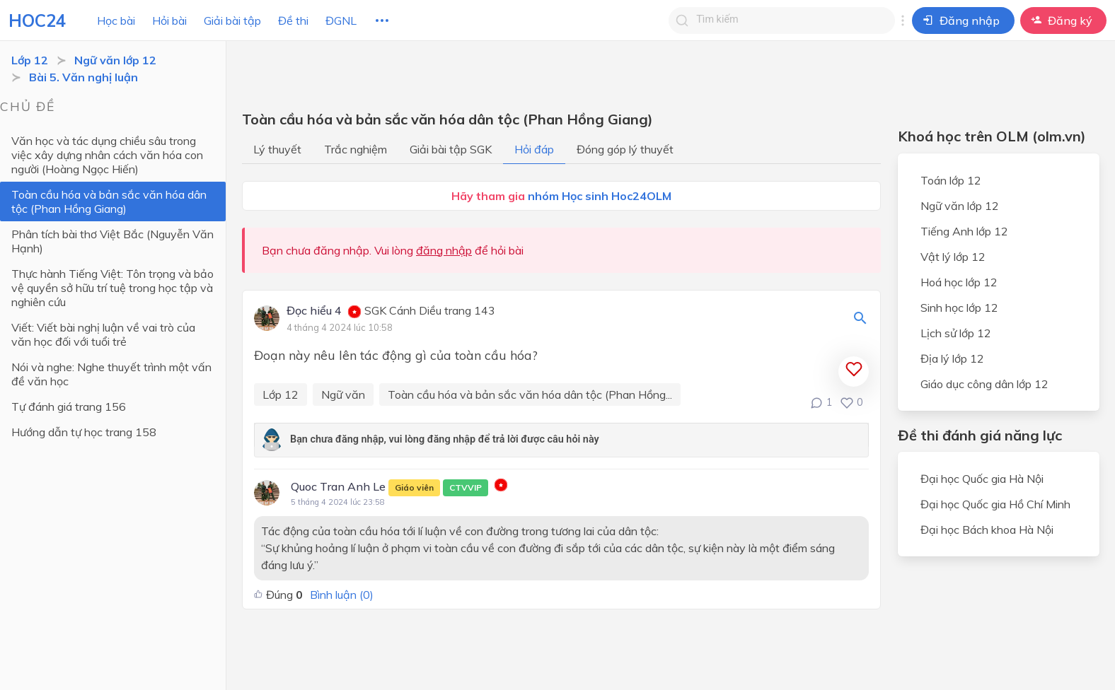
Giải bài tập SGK (451, 149)
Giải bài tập (232, 20)
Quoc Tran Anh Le (389, 487)
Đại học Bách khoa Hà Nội (986, 529)
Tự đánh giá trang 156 (68, 406)
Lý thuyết (277, 149)
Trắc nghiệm (355, 149)
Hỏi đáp (534, 149)
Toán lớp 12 (950, 180)
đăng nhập (444, 250)
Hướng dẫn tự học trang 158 (83, 432)
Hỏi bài (169, 20)
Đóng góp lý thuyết (625, 149)
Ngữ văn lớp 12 (115, 60)
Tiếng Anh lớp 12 (964, 231)
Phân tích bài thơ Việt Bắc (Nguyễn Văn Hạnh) (112, 241)
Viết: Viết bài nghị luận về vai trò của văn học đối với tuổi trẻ (103, 334)
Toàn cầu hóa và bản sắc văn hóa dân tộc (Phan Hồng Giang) (109, 201)
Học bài (116, 20)
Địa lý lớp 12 (952, 358)
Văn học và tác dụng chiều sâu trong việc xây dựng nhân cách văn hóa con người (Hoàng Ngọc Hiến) (107, 155)
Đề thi (293, 20)
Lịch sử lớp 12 (955, 333)
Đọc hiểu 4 (314, 311)
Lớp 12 (29, 60)
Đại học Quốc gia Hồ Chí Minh (995, 504)
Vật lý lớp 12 (953, 257)
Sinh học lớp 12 (959, 307)
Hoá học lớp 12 (959, 282)
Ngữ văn (343, 394)
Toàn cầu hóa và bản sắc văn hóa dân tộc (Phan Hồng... (530, 394)
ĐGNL (341, 20)
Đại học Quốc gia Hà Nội (982, 479)
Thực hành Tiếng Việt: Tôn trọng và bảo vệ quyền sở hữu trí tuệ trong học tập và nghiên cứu (112, 288)
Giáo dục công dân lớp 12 (984, 384)
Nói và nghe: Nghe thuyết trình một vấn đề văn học (111, 374)
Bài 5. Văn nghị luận (83, 77)
